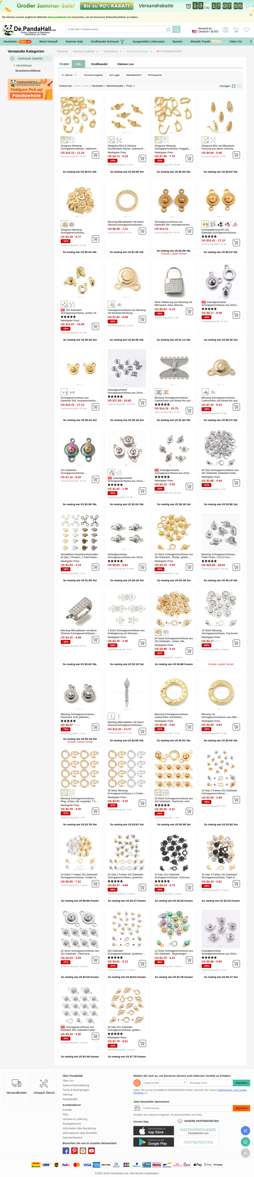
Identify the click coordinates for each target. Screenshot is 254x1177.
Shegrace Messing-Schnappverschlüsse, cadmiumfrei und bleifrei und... (80, 148)
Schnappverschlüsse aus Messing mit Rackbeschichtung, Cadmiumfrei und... (127, 313)
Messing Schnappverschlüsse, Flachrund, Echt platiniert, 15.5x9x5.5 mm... (78, 717)
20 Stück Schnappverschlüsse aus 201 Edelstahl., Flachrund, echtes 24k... (174, 801)
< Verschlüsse (23, 65)
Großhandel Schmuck (108, 41)
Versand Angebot (93, 75)
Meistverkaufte (116, 85)
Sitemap (67, 1094)
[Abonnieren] (187, 1108)
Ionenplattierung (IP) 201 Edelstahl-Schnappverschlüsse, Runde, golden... (219, 232)
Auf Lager (114, 75)
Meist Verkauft (48, 41)
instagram (83, 1150)
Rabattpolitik (70, 1099)
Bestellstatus (245, 1130)
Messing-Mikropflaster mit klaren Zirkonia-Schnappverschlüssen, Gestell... (126, 224)
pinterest (74, 1150)
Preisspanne (155, 75)
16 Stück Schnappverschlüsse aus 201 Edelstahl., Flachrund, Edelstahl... (80, 953)
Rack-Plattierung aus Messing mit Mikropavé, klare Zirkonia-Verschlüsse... (173, 305)
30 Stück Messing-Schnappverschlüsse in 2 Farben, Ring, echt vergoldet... (126, 793)
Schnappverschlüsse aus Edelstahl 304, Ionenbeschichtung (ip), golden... (173, 224)
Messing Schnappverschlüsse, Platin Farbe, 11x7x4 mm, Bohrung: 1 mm (219, 557)
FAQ (65, 1114)
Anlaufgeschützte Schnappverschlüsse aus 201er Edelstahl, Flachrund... (125, 481)
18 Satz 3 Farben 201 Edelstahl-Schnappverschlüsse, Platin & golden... (220, 877)
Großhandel (99, 64)
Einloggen (225, 31)
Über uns (68, 1080)
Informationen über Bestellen (80, 1133)
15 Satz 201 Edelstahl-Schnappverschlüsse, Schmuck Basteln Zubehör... (172, 877)
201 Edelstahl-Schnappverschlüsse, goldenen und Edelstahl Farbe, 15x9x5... (125, 953)
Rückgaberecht (72, 1123)
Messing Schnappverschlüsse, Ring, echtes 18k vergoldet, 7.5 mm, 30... (78, 801)
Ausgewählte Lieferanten (149, 41)
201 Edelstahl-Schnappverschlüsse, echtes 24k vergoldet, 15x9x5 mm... (79, 313)
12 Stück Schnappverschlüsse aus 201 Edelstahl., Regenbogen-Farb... (174, 953)
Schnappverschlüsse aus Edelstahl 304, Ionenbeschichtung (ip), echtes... (79, 400)
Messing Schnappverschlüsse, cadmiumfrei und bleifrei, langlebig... (172, 717)
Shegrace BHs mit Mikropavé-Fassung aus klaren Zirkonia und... (218, 148)
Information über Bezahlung (79, 1128)
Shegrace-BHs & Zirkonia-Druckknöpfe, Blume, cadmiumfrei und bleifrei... (126, 148)
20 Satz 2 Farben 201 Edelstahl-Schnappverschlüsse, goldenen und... (126, 877)
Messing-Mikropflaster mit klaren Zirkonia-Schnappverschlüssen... (79, 632)
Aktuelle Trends (206, 42)
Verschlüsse (111, 51)
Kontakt (67, 1109)
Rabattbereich (134, 75)
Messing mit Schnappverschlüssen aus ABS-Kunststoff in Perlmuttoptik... (219, 717)
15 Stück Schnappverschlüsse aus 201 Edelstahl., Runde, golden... (174, 556)
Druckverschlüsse (137, 51)
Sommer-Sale (74, 41)
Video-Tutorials (239, 41)
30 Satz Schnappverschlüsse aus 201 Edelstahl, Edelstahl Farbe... (220, 471)
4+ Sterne (69, 74)
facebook (66, 1150)
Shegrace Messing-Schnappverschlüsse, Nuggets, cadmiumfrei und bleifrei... (172, 148)
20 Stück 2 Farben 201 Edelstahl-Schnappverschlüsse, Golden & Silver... (79, 877)
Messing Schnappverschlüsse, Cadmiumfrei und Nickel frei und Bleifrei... (172, 400)
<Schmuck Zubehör (30, 58)
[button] (251, 41)
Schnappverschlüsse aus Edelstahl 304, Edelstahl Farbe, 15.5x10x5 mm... (78, 1030)
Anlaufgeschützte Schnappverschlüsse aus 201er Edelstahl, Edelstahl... (219, 305)
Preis (130, 86)
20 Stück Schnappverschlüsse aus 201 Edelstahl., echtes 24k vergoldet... (174, 641)
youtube (91, 1150)
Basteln (177, 41)
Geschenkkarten (72, 1137)
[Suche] (135, 29)
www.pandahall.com (60, 17)
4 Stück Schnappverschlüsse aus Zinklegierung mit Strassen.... (126, 632)
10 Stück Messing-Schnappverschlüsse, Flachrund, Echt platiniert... (220, 633)
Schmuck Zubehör (84, 51)
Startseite (62, 51)
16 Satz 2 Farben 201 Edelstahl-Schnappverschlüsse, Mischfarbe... (220, 793)
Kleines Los (126, 64)
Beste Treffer (82, 85)
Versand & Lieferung (75, 1119)
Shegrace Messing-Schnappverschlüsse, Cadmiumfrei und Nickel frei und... (80, 232)
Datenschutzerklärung (76, 1085)
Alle (78, 64)
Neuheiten (18, 41)
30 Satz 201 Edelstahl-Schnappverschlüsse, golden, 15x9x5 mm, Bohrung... (124, 1030)
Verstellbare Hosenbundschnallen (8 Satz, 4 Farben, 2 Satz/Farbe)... (80, 556)
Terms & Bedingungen (76, 1089)
